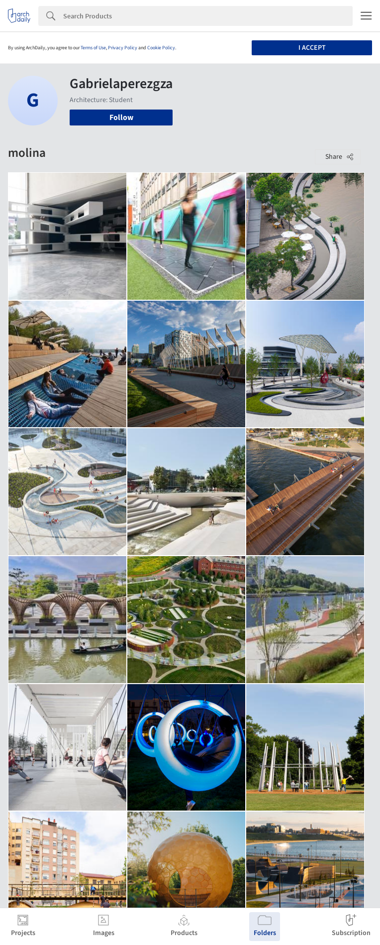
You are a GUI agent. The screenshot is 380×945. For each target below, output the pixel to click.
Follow (121, 117)
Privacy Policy (122, 47)
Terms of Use (93, 47)
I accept (312, 48)
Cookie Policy (161, 47)
